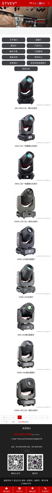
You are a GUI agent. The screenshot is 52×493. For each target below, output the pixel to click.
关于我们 (14, 40)
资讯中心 (38, 57)
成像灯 (38, 40)
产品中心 (38, 45)
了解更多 (27, 451)
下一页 (5, 422)
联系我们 (14, 63)
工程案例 (38, 51)
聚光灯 (13, 45)
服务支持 (14, 57)
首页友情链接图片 (38, 63)
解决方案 (14, 51)
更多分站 (26, 69)
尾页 (13, 422)
